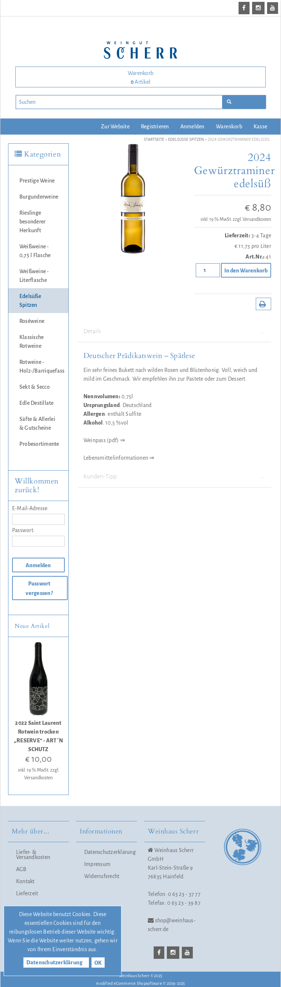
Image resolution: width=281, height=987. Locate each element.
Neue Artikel (32, 626)
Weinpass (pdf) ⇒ (104, 440)
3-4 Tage (261, 235)
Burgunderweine (38, 197)
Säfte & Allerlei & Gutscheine (37, 423)
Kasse (260, 126)
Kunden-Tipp (174, 477)
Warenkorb (229, 126)
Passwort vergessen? (39, 588)
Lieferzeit (27, 893)
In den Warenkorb (245, 271)
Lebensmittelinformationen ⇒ (118, 458)
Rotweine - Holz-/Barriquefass (41, 366)
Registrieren (155, 126)
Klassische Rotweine (31, 341)
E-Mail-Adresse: (30, 508)
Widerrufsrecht (101, 876)
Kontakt (25, 881)
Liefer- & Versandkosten (33, 854)
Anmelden (192, 126)
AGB (21, 869)
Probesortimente (39, 444)
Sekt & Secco (34, 387)
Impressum (97, 864)
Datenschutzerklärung (108, 852)
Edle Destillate (36, 403)
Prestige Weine (37, 181)
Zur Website (115, 126)
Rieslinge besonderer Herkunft (32, 221)
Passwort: (23, 530)
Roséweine (31, 321)
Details (174, 331)
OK (98, 963)
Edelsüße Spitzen (30, 300)
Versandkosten (257, 219)
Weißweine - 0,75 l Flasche (34, 251)
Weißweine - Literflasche (34, 275)
